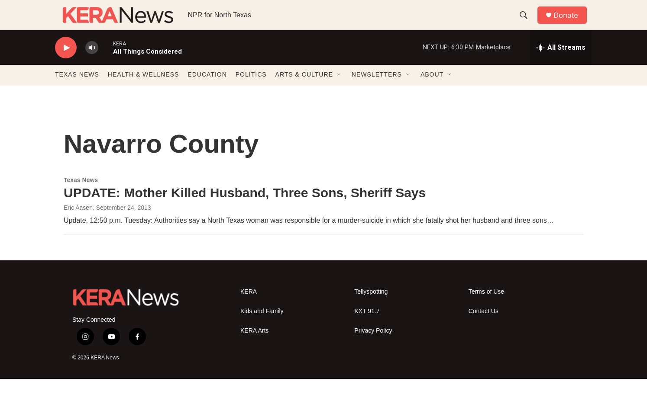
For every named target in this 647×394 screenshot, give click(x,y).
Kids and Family (262, 327)
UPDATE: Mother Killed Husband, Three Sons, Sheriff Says (245, 208)
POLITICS (251, 89)
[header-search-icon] (526, 23)
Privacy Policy (373, 346)
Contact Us (483, 327)
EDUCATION (207, 89)
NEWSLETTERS (377, 89)
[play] (66, 63)
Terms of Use (486, 307)
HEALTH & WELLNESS (143, 89)
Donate (569, 22)
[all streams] (561, 62)
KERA (248, 307)
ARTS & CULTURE (304, 89)
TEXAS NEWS (77, 89)
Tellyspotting (371, 307)
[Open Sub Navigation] (339, 89)
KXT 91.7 (366, 327)
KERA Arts (254, 346)
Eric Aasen (78, 223)
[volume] (91, 63)
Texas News (81, 195)
